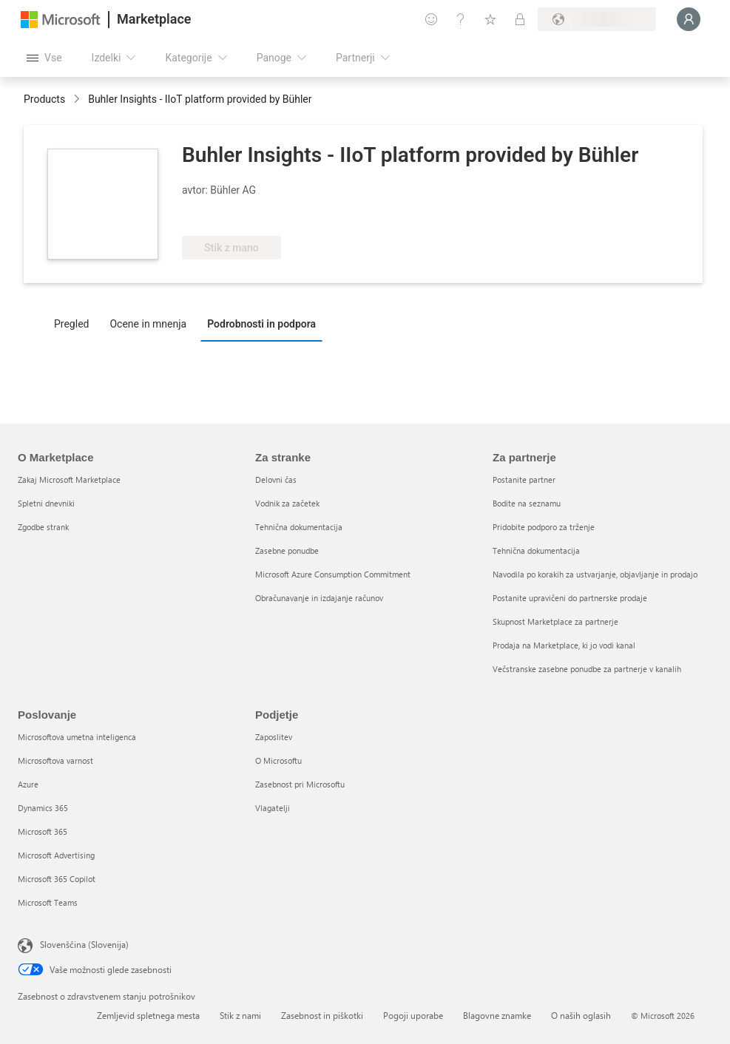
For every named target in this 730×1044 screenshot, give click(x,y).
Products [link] (44, 99)
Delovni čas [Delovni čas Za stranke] (276, 479)
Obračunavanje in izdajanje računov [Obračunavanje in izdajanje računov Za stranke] (319, 597)
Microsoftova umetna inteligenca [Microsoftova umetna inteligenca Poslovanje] (77, 736)
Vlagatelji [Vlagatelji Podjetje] (272, 807)
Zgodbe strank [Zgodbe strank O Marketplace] (43, 526)
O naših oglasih (581, 1015)
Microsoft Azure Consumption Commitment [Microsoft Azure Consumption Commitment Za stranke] (332, 574)
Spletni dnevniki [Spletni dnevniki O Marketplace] (46, 503)
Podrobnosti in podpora (261, 324)
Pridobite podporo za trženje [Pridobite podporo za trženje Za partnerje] (544, 526)
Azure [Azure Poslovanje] (28, 784)
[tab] (75, 323)
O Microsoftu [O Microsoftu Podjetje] (278, 760)
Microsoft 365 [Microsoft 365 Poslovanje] (42, 831)
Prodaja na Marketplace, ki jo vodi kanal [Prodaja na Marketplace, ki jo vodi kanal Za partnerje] (564, 645)
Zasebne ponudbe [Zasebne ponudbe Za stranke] (287, 550)
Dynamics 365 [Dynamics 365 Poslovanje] (43, 807)
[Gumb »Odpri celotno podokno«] (44, 57)
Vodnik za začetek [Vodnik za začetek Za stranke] (287, 503)
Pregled (71, 324)
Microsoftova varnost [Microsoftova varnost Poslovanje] (55, 760)
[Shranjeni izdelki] (490, 19)
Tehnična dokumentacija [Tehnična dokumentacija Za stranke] (298, 526)
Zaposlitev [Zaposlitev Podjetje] (273, 736)
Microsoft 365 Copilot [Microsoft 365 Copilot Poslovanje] (56, 878)
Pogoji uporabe (413, 1015)
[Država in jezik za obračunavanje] (597, 19)
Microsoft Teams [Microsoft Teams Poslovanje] (48, 902)
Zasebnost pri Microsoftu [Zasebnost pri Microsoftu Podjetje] (300, 784)
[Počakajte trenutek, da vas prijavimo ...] (688, 19)
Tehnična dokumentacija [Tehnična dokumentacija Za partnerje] (536, 550)
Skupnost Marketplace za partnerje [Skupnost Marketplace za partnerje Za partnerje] (555, 621)
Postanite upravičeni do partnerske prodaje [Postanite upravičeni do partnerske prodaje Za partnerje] (570, 597)
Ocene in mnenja (147, 324)
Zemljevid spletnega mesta (148, 1015)
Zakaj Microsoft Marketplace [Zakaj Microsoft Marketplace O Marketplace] (69, 479)
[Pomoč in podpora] (461, 19)
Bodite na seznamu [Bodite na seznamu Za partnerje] (527, 503)
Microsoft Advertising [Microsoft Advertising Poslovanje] (56, 855)
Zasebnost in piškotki (322, 1015)
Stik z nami (240, 1015)
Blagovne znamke (497, 1015)
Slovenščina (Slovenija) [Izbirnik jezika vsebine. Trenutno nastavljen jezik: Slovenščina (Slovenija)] (84, 944)
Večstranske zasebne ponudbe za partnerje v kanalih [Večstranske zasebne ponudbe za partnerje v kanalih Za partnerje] (587, 668)
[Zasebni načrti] (520, 19)
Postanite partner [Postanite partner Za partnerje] (524, 479)
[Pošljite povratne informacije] (431, 19)
